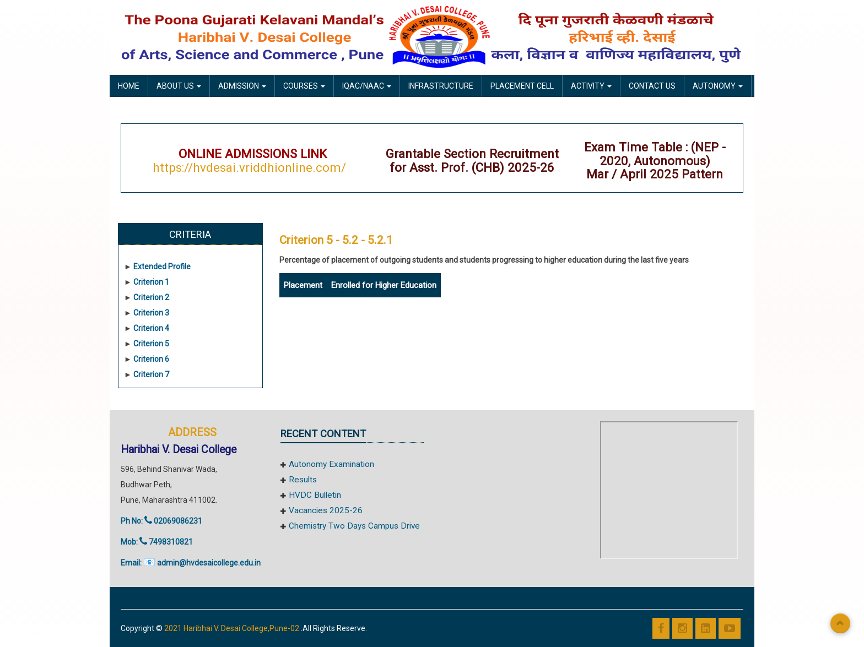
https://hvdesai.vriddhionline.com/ (249, 167)
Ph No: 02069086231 (161, 520)
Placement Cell (522, 85)
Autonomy (718, 85)
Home (128, 85)
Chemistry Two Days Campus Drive (354, 526)
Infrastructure (440, 85)
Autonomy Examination (331, 464)
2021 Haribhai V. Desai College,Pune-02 (232, 628)
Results (303, 480)
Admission (242, 85)
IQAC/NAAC (366, 85)
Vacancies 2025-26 (326, 510)
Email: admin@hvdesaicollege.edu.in (191, 562)
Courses (304, 85)
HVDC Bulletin (315, 495)
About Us (178, 85)
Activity (591, 85)
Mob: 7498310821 (157, 541)
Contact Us (652, 85)
